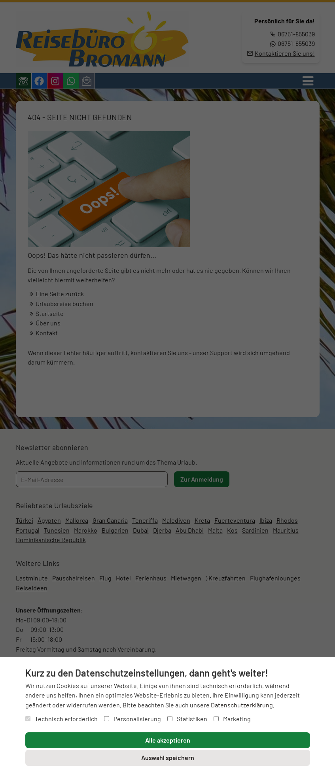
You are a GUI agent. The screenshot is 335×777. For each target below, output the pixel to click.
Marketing (232, 718)
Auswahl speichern (167, 757)
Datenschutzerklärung (242, 705)
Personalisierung (132, 718)
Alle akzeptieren (167, 740)
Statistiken (187, 718)
